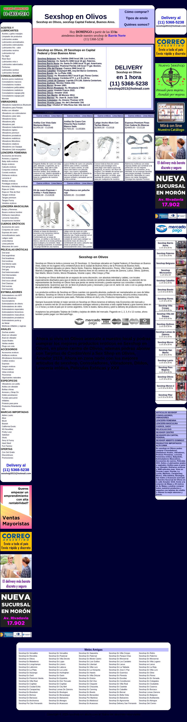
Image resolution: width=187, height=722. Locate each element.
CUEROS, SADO (163, 426)
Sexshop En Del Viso (88, 681)
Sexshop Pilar (44, 105)
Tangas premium (9, 198)
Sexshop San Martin (48, 95)
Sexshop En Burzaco (148, 689)
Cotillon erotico (8, 361)
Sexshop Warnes (46, 97)
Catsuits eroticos (9, 167)
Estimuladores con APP (12, 295)
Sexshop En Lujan (56, 661)
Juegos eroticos (8, 366)
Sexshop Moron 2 (165, 386)
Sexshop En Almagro (58, 701)
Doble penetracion (9, 395)
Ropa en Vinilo (8, 189)
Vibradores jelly (8, 122)
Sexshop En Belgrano (148, 695)
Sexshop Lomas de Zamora (51, 80)
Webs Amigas (93, 649)
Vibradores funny (9, 119)
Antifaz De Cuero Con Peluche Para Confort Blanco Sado (74, 124)
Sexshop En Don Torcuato (60, 681)
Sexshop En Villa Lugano (149, 661)
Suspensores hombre (11, 221)
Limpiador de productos (12, 36)
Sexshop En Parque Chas (120, 656)
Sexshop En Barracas (28, 698)
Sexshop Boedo (45, 73)
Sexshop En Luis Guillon (89, 661)
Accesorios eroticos (10, 352)
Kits (3, 409)
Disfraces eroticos (9, 175)
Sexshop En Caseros (148, 687)
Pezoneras (6, 375)
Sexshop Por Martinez (88, 698)
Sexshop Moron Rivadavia (50, 88)
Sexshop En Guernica (118, 673)
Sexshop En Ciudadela (149, 684)
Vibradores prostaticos (11, 135)
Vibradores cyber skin (11, 116)
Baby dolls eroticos (10, 161)
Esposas (5, 364)
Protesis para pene (10, 403)
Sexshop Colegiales (47, 100)
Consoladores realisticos (12, 90)
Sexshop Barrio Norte (48, 63)
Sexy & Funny (8, 440)
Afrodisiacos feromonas (12, 358)
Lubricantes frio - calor (11, 48)
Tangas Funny (8, 200)
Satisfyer (5, 435)
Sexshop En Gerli (26, 675)
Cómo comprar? (137, 12)
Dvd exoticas (7, 261)
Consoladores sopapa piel (13, 96)
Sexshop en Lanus (147, 664)
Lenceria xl (6, 178)
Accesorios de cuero (10, 227)
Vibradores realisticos (11, 138)
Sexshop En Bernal (117, 692)
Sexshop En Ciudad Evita (29, 687)
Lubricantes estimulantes (12, 45)
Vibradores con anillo (11, 384)
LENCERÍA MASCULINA (167, 423)
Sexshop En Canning (88, 689)
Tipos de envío (137, 18)
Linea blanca (7, 241)
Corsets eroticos (9, 172)
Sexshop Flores (45, 75)
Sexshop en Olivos (75, 16)
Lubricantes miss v (10, 62)
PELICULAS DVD (163, 429)
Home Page (37, 112)
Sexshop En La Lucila (58, 670)
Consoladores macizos (11, 82)
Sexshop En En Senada (149, 678)
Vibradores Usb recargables (14, 149)
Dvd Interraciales (9, 275)
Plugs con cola (8, 346)
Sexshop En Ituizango (28, 673)
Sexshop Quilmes (46, 83)
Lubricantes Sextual (10, 73)
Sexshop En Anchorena (29, 701)
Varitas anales (8, 343)
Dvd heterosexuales (10, 272)
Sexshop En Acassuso (58, 703)
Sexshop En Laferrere (28, 667)
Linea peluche (8, 244)
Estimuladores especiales (13, 309)
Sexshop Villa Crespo (48, 78)
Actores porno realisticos (12, 79)
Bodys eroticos (8, 164)
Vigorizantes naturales (11, 378)
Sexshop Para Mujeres (165, 368)
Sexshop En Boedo (87, 692)
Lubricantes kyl (8, 53)
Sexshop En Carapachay (29, 689)
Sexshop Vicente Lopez (49, 102)
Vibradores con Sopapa (12, 147)
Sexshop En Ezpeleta (58, 678)
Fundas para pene (9, 398)
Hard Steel (6, 443)
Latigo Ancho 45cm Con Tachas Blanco (106, 124)
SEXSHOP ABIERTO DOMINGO (170, 440)
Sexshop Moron (45, 85)
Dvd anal (5, 253)
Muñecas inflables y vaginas (14, 326)
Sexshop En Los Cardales (120, 661)
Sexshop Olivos (45, 93)
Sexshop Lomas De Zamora (61, 689)
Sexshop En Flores (147, 675)
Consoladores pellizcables (13, 87)
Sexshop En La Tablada (119, 667)
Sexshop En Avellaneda (149, 698)
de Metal (5, 323)
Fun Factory (7, 446)
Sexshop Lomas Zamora (149, 692)
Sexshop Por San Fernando (30, 703)
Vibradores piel (8, 124)
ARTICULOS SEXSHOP (166, 412)
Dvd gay (5, 269)
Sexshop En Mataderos (29, 661)
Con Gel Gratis (8, 452)
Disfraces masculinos (11, 215)
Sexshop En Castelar (118, 687)
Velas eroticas (8, 372)
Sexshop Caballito (47, 71)
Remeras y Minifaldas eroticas (15, 186)
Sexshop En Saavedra (88, 653)
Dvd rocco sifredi (9, 281)
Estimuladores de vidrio (12, 306)
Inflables (5, 401)
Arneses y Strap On (10, 392)
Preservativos (8, 369)
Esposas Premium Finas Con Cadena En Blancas (137, 124)
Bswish (5, 424)
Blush (4, 421)
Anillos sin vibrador (10, 387)
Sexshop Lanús (45, 90)
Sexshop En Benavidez (89, 695)
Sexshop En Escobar (118, 678)
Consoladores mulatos (11, 85)
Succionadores (8, 301)
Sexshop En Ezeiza (87, 678)
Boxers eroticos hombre (12, 212)
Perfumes (6, 67)
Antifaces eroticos (9, 355)
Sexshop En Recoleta (28, 656)
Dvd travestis (7, 289)
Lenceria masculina (10, 218)
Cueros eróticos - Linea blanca (49, 116)
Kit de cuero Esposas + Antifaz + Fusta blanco (45, 191)
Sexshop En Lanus (117, 664)
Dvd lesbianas (8, 278)
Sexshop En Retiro (147, 653)
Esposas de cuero (9, 232)
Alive (4, 418)
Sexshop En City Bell (58, 687)
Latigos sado (7, 238)
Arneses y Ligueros (10, 158)
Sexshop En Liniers (57, 664)
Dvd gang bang (8, 267)
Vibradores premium (10, 133)
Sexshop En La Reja (147, 667)
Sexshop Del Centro (147, 703)
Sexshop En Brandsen (28, 692)
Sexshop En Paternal (88, 656)
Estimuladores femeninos (13, 312)
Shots (4, 438)
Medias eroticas (8, 181)
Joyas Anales (7, 341)
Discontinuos (7, 455)
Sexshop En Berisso (27, 695)
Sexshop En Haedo (87, 673)
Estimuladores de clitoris (12, 304)
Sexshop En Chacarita (88, 687)
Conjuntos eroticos (10, 170)
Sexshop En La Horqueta (89, 670)
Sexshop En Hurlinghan (59, 673)
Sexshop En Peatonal (58, 656)
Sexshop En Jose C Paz (119, 670)
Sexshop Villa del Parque (50, 68)
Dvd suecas (7, 286)
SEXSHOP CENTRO (165, 432)
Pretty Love (7, 432)
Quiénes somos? (136, 24)
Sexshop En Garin (56, 675)
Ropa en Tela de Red (11, 192)
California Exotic (9, 426)
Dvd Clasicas (7, 283)
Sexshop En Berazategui (59, 695)
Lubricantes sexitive (10, 70)
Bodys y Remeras (9, 209)
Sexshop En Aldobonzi (88, 701)
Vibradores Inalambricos (12, 127)
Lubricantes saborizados (12, 64)
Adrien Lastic (7, 415)
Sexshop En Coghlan (28, 684)
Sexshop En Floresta (118, 675)
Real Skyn (6, 59)
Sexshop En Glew (146, 673)
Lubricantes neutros (10, 50)
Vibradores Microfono (11, 141)
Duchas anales (8, 332)
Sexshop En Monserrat (118, 659)
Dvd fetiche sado (9, 264)
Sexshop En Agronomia (119, 701)
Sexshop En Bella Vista (119, 695)
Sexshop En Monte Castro (90, 659)
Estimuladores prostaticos (13, 318)
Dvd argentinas (8, 255)
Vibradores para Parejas (12, 108)
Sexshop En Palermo (148, 656)
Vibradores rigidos (9, 130)
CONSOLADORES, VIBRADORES (164, 416)
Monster (5, 98)
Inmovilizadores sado (11, 235)
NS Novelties (7, 429)
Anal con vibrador (9, 335)
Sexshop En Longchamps (29, 664)
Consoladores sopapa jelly (13, 93)
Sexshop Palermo (46, 61)
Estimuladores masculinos (13, 315)
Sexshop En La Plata (28, 670)
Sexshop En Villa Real (28, 681)
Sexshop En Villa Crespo (119, 653)
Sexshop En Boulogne (58, 692)
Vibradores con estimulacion (14, 113)
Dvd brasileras (8, 258)
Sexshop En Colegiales (149, 681)
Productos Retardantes (12, 406)
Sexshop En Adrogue (148, 701)
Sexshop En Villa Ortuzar (89, 675)
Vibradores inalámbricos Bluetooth (16, 105)
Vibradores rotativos (10, 144)
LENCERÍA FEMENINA (166, 420)
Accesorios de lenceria (11, 156)
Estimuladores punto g (11, 320)
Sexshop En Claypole (88, 684)
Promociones (7, 458)
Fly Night (5, 56)
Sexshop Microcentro (48, 66)
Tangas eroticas (8, 195)
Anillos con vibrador (10, 110)
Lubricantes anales (10, 39)
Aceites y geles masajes (12, 34)
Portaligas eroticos (10, 184)
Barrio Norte (116, 35)
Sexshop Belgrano (47, 58)
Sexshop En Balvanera (58, 698)
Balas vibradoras (9, 298)
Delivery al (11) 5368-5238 (16, 467)
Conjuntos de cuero (10, 230)
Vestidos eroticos (9, 203)
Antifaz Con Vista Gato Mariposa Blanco (44, 124)
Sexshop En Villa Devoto (59, 659)
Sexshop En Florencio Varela (31, 678)
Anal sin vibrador (9, 338)
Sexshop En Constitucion (119, 681)
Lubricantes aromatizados (13, 42)
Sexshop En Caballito (118, 689)
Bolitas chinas (8, 389)
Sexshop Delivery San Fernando (122, 703)
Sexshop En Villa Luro (88, 667)
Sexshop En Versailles (28, 653)
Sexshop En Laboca (57, 667)
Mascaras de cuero (10, 246)
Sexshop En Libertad (88, 664)
